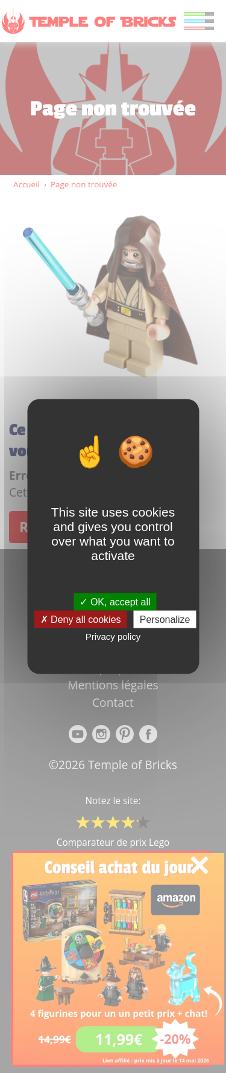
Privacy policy (113, 636)
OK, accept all (115, 602)
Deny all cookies (80, 619)
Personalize (165, 619)
